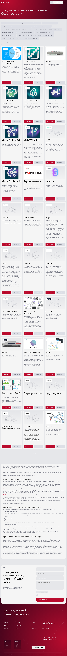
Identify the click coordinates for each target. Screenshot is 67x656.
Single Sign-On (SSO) (38, 26)
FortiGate (49, 426)
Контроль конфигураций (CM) (10, 32)
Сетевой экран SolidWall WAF (11, 394)
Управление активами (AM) (45, 35)
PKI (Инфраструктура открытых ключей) (13, 26)
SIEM (28, 26)
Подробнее (17, 82)
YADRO (5, 494)
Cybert (4, 263)
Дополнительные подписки (30, 38)
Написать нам (58, 2)
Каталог (8, 5)
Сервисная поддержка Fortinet (32, 182)
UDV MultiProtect (30, 61)
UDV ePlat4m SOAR (31, 101)
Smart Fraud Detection (32, 352)
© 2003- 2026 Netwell (8, 654)
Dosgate (48, 218)
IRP (38, 23)
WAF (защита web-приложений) (11, 29)
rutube (17, 644)
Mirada (4, 352)
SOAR (48, 26)
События (6, 625)
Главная (3, 5)
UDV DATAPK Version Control (31, 141)
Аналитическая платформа (29, 312)
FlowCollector (29, 218)
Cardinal (49, 311)
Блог (17, 628)
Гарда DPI (27, 263)
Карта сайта (6, 631)
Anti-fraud (9, 23)
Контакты (6, 628)
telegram (7, 644)
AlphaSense (50, 181)
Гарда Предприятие (9, 311)
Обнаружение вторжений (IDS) (44, 32)
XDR (19, 38)
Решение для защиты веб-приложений (53, 394)
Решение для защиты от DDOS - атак (33, 394)
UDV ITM (48, 140)
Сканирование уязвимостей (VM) (27, 35)
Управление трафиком (8, 38)
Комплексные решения (54, 29)
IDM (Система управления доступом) (25, 23)
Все (3, 23)
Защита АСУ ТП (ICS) (28, 29)
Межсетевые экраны (27, 32)
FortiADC (49, 352)
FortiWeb (49, 61)
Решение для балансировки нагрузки (11, 427)
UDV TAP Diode (51, 101)
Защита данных (41, 29)
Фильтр (5, 42)
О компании (19, 625)
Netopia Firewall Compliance (8, 62)
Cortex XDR (28, 426)
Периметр (49, 263)
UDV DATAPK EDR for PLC (11, 140)
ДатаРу (5, 488)
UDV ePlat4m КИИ (8, 101)
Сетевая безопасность (8, 35)
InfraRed (5, 218)
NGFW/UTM (46, 23)
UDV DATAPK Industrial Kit (11, 181)
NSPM (54, 23)
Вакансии (6, 622)
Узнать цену (7, 82)
